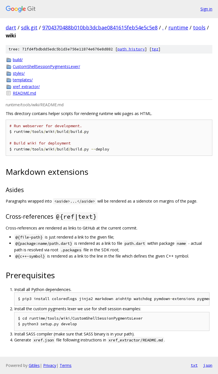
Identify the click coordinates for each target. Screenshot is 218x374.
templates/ (23, 79)
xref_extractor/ (26, 86)
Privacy (49, 365)
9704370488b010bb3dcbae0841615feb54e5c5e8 (100, 27)
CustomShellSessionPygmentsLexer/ (46, 66)
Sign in (206, 9)
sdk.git (29, 27)
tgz (155, 49)
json (207, 365)
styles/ (19, 73)
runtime (178, 27)
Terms (66, 365)
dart (11, 27)
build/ (18, 59)
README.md (24, 93)
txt (194, 365)
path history (131, 49)
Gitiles (34, 365)
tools (199, 27)
